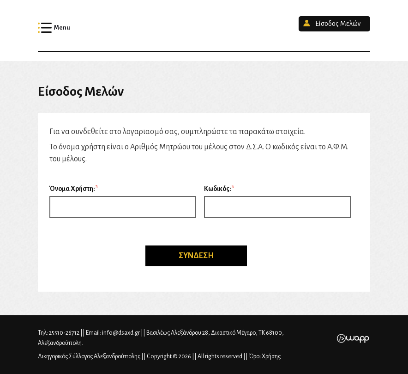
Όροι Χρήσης (265, 356)
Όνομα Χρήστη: (72, 188)
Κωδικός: (217, 188)
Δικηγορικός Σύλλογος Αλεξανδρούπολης (204, 25)
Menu (62, 28)
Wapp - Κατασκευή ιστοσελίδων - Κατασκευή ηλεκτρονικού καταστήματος (353, 338)
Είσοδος (337, 23)
